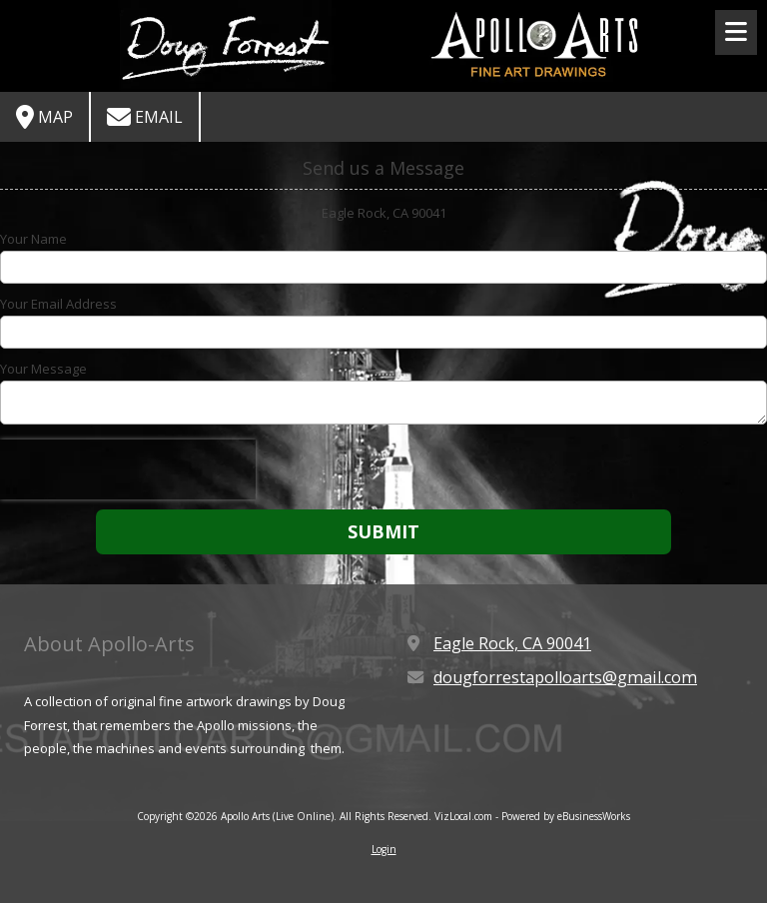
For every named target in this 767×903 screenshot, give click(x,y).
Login (384, 849)
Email (145, 117)
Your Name (33, 239)
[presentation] (128, 469)
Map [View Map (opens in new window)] (44, 117)
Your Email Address (58, 304)
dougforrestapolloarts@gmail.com (565, 677)
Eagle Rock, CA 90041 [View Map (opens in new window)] (512, 643)
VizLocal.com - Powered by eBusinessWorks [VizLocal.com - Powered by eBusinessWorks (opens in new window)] (532, 816)
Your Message (43, 369)
